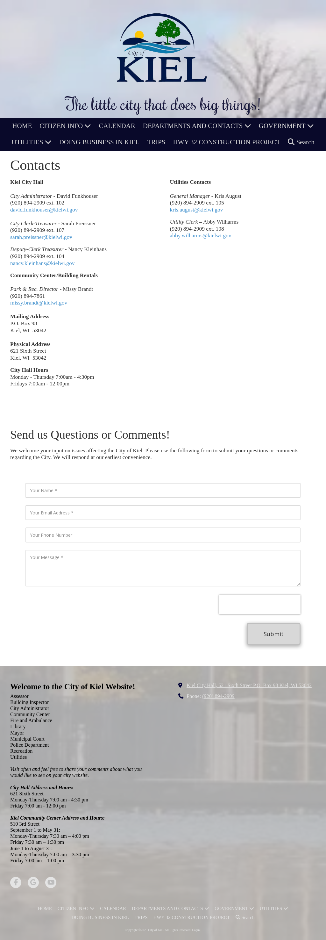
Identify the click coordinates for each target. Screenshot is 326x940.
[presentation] (260, 604)
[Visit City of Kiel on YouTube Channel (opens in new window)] (50, 882)
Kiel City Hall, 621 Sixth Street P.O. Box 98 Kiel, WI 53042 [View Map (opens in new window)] (249, 685)
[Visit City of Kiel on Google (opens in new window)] (33, 882)
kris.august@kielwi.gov (196, 209)
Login (196, 930)
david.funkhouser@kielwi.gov (44, 209)
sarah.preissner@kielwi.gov (41, 237)
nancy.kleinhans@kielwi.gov (42, 263)
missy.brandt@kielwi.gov (38, 302)
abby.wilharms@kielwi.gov (200, 235)
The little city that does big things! (163, 103)
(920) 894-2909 (218, 696)
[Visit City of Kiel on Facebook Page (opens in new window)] (15, 882)
